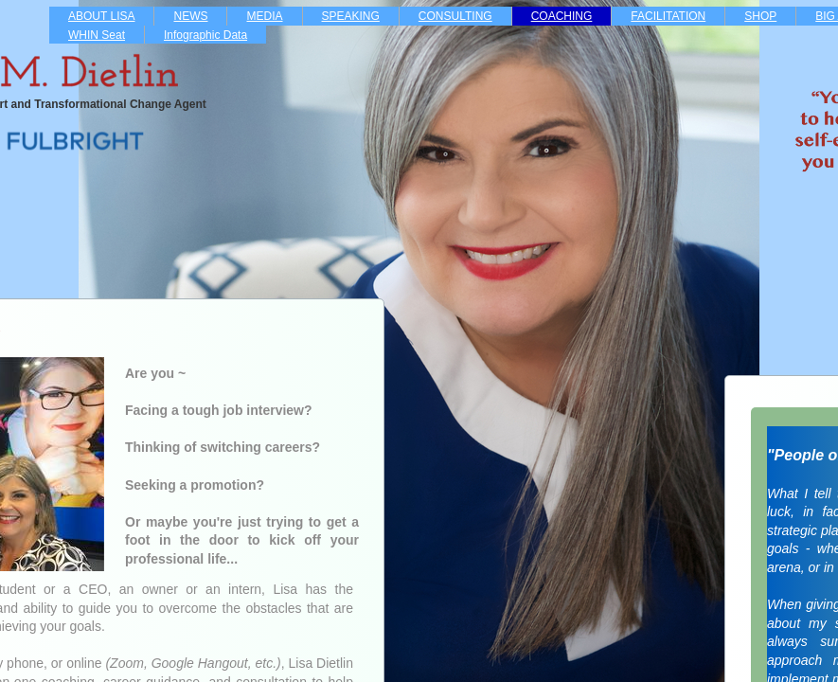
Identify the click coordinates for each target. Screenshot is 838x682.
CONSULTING (455, 16)
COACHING (562, 16)
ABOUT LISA (101, 16)
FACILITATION (668, 16)
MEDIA (264, 16)
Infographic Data (205, 35)
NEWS (190, 16)
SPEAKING (351, 16)
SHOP (760, 16)
